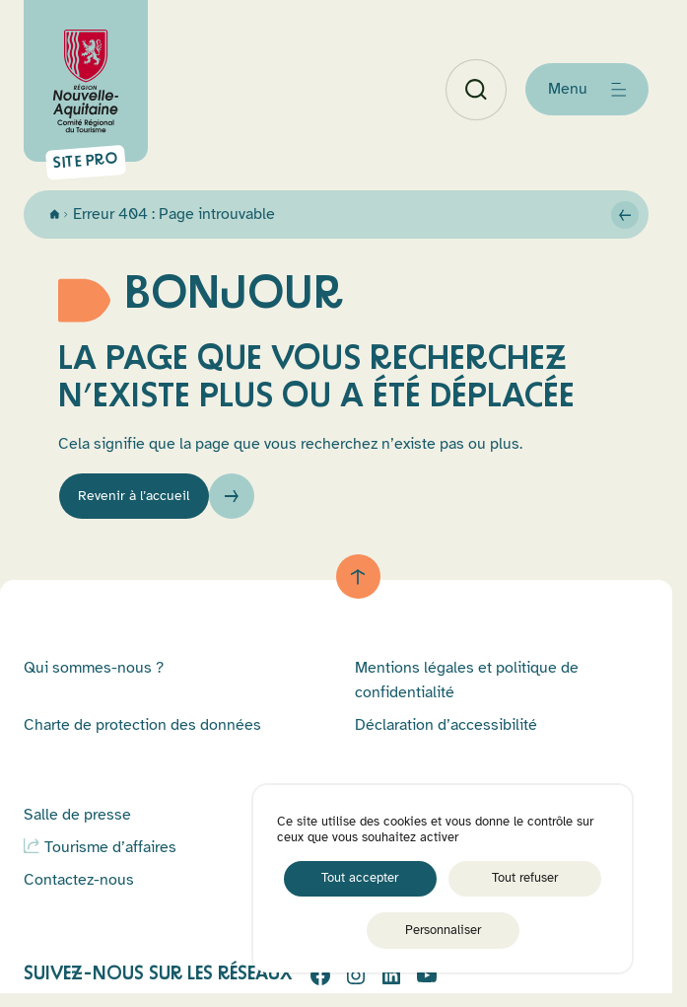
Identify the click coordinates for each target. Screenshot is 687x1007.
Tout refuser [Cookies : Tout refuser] (525, 878)
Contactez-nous (79, 889)
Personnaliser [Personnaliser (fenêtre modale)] (443, 930)
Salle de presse (77, 823)
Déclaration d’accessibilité (446, 734)
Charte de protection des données (142, 734)
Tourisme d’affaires (110, 856)
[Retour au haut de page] (358, 585)
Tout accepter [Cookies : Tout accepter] (359, 878)
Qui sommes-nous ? (94, 676)
